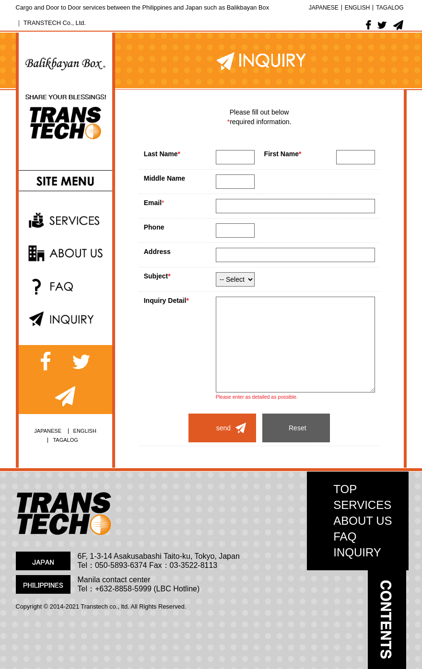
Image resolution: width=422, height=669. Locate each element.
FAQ (344, 536)
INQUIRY (357, 552)
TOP (345, 489)
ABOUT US (362, 520)
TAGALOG (389, 7)
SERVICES (362, 504)
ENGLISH (357, 7)
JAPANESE (324, 7)
